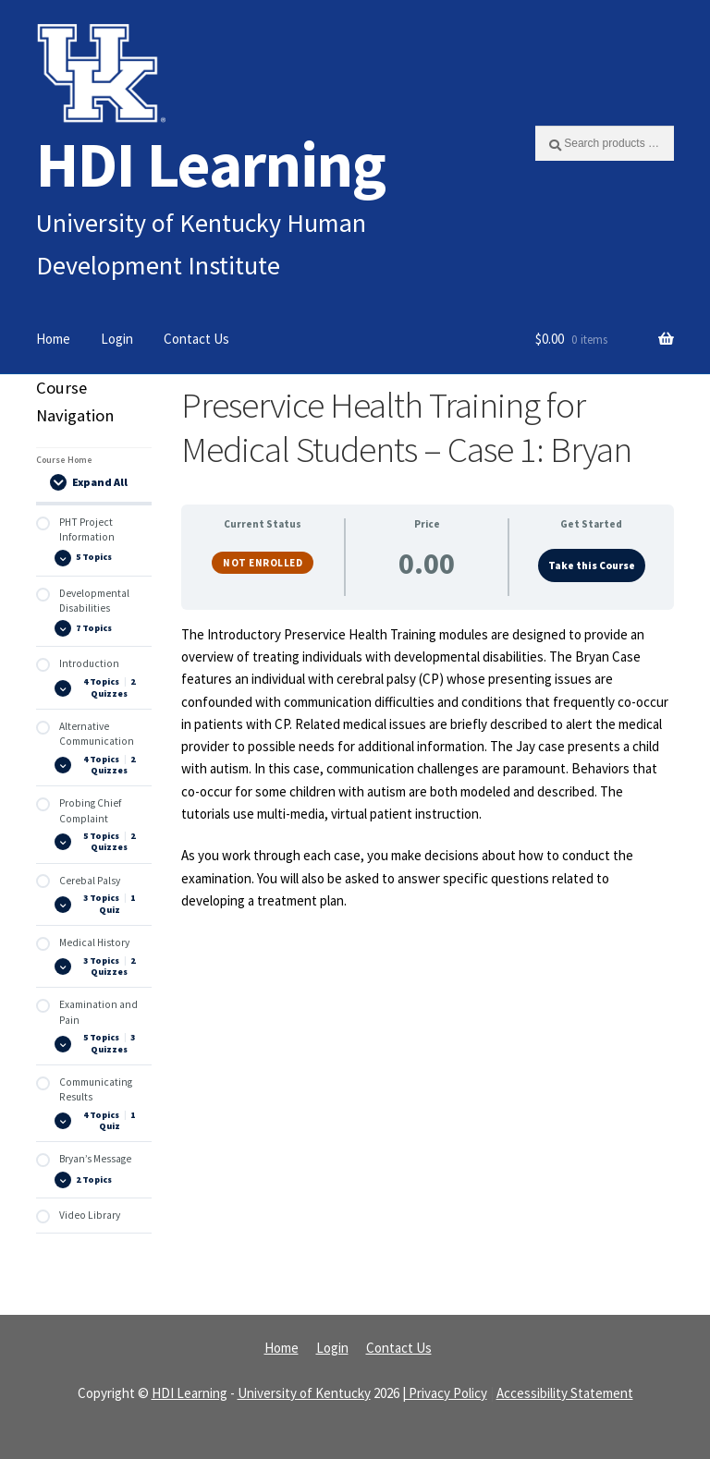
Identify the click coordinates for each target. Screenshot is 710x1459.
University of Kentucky (304, 1393)
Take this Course (591, 565)
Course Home (64, 460)
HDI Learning (211, 164)
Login (117, 338)
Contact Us (196, 338)
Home (53, 338)
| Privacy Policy (444, 1393)
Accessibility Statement (564, 1393)
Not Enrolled (262, 562)
